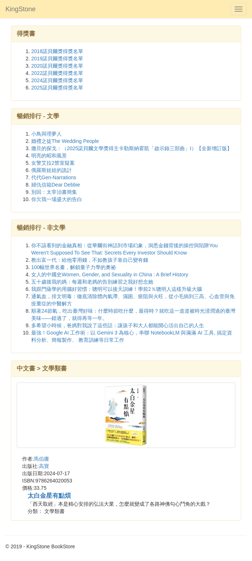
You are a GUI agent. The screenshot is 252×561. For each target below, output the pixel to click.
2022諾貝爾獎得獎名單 (57, 73)
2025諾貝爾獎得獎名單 (57, 88)
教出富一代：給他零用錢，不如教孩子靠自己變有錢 (89, 260)
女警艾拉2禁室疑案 (53, 163)
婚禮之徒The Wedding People (65, 141)
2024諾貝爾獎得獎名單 (57, 80)
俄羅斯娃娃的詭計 (51, 170)
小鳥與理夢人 (46, 134)
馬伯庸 (41, 459)
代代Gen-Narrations (53, 177)
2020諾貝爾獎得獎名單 (57, 66)
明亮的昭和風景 (49, 156)
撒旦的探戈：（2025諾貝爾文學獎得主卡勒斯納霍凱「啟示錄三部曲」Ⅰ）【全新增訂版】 (131, 148)
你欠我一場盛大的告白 (56, 199)
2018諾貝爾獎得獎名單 (57, 51)
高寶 (44, 466)
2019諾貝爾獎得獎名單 (57, 58)
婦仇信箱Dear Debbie (55, 185)
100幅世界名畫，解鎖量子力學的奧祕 (73, 267)
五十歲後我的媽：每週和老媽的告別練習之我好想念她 (92, 282)
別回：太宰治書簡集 (54, 192)
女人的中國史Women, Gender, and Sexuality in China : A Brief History (109, 274)
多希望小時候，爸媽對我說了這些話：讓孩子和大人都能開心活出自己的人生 (117, 325)
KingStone (20, 9)
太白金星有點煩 (49, 495)
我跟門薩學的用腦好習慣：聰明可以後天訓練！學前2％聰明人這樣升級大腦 (116, 289)
